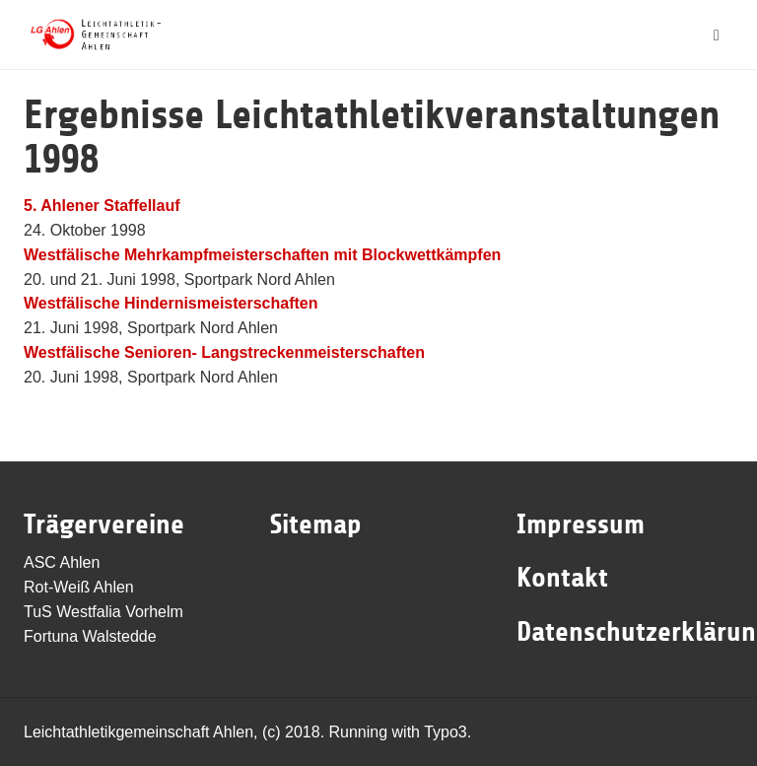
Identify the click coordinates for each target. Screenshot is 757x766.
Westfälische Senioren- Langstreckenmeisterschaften (224, 352)
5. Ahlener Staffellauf (102, 205)
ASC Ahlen (62, 562)
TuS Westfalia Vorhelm (103, 611)
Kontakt (562, 577)
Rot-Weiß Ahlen (79, 587)
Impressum (580, 524)
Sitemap (316, 524)
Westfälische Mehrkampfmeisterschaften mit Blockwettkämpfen (262, 254)
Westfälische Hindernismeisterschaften (170, 303)
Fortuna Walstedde (90, 636)
